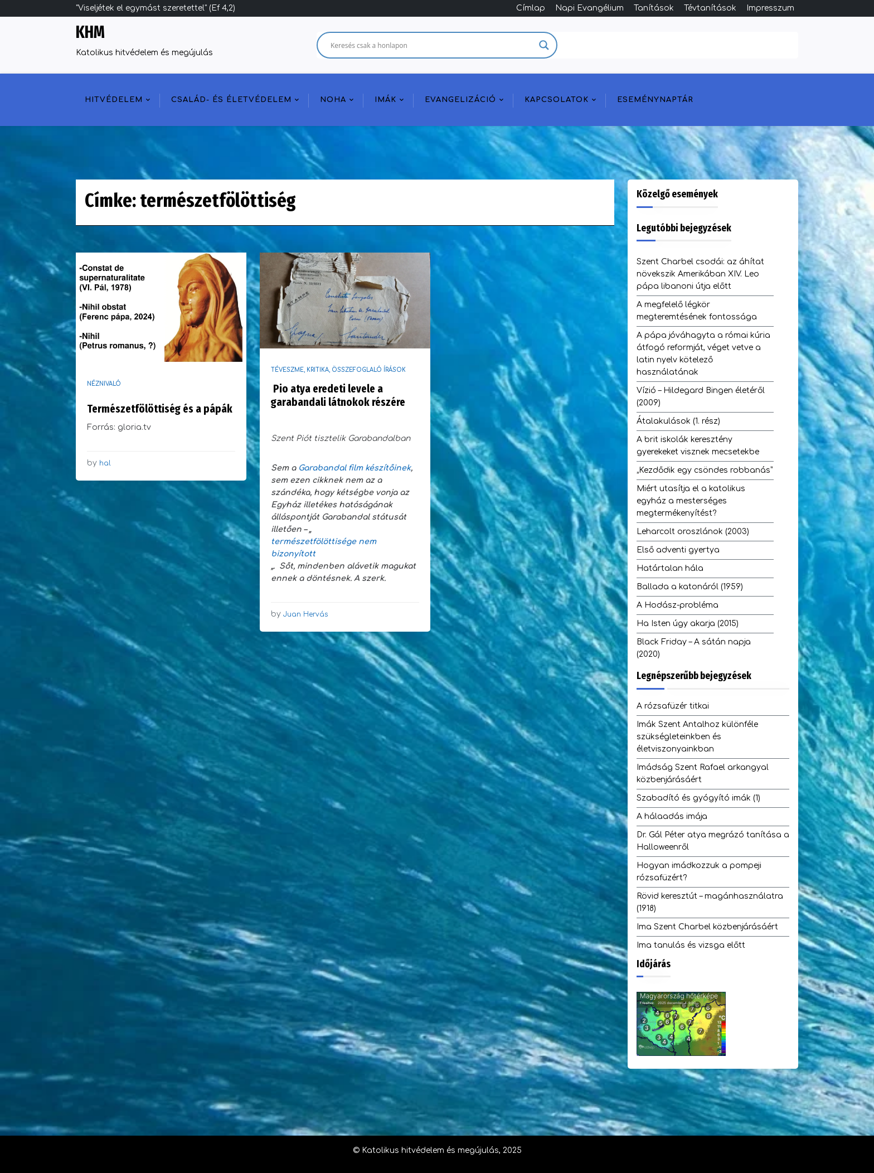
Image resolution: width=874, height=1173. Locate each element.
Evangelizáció (460, 100)
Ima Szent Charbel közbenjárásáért (707, 927)
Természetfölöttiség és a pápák (159, 408)
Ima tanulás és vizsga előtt (691, 945)
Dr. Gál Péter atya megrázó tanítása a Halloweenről (713, 841)
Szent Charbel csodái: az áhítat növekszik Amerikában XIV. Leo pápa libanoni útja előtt (700, 274)
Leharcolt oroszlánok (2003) (693, 531)
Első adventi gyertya (678, 550)
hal (105, 463)
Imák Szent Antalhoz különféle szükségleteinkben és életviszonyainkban (697, 736)
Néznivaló (104, 384)
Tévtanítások (710, 8)
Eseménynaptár (655, 100)
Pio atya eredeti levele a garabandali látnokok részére (338, 395)
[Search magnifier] (544, 45)
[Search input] (432, 45)
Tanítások (654, 8)
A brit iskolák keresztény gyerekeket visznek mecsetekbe (698, 445)
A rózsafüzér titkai (673, 706)
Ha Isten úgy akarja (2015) (688, 623)
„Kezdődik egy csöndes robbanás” (705, 470)
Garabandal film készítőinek (354, 468)
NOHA (333, 100)
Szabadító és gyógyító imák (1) (698, 798)
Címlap (530, 8)
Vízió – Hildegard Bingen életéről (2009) (701, 396)
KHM (90, 32)
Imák (385, 100)
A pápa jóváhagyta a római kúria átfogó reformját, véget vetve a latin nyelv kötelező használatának (703, 353)
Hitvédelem (114, 100)
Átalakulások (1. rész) (678, 421)
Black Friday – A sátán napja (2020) (694, 648)
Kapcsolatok (557, 100)
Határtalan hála (670, 568)
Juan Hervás (305, 614)
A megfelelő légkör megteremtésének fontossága (697, 310)
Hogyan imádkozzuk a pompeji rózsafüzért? (699, 871)
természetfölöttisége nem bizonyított (323, 547)
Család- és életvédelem (231, 100)
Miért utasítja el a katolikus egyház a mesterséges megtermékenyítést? (691, 500)
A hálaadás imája (672, 816)
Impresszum (770, 8)
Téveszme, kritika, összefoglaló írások (338, 370)
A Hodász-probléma (677, 605)
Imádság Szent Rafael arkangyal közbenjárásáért (703, 773)
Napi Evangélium (589, 8)
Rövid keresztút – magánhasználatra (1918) (710, 902)
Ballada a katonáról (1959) (690, 587)
